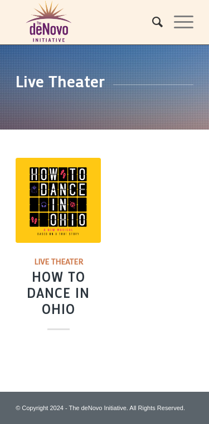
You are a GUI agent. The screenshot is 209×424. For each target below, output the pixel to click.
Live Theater (58, 261)
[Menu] (178, 22)
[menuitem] (152, 22)
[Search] (152, 22)
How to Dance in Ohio (58, 293)
